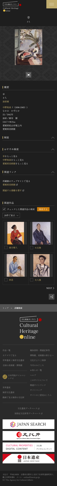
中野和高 (7, 107)
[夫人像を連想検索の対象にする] (31, 279)
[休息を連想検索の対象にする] (5, 279)
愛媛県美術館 (9, 163)
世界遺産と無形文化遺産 (13, 360)
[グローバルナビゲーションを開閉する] (51, 4)
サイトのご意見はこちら (41, 395)
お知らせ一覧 (36, 370)
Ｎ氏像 (38, 247)
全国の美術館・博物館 (12, 365)
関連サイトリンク (38, 385)
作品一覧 (6, 350)
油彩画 (6, 101)
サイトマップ (36, 390)
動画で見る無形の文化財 (13, 397)
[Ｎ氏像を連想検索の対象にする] (31, 247)
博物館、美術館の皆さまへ (42, 355)
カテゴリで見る (9, 355)
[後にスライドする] (50, 288)
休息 (11, 279)
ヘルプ (33, 375)
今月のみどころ (37, 365)
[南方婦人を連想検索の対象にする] (5, 247)
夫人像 (38, 279)
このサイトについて (39, 380)
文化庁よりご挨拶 (38, 360)
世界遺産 (6, 387)
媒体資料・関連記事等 (40, 350)
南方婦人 (13, 247)
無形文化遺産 (8, 392)
